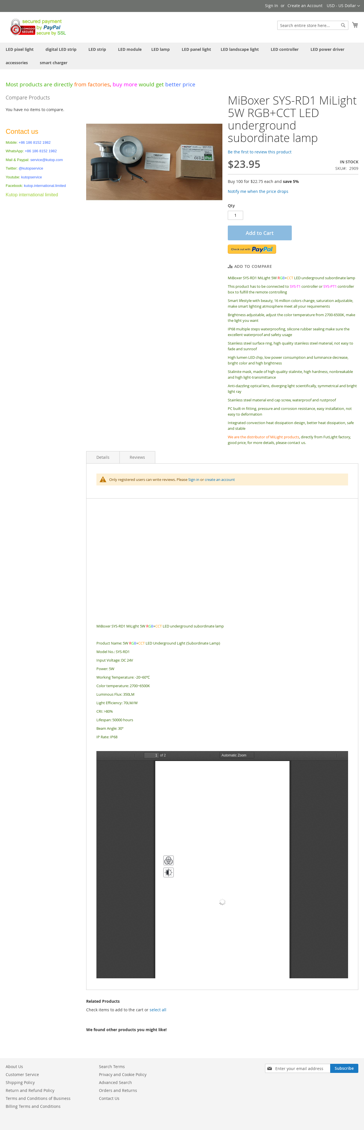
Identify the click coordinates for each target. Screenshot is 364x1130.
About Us (14, 1066)
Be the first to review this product (259, 152)
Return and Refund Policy (30, 1090)
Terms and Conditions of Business (38, 1098)
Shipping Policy (20, 1082)
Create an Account (305, 5)
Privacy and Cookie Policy (122, 1074)
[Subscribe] (344, 1068)
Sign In (271, 5)
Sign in (193, 479)
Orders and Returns (118, 1090)
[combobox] (312, 25)
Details (102, 457)
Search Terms (112, 1066)
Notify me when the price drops (258, 191)
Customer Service (22, 1074)
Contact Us (109, 1098)
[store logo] (36, 27)
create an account (220, 479)
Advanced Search (115, 1082)
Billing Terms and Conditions (33, 1106)
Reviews (137, 457)
